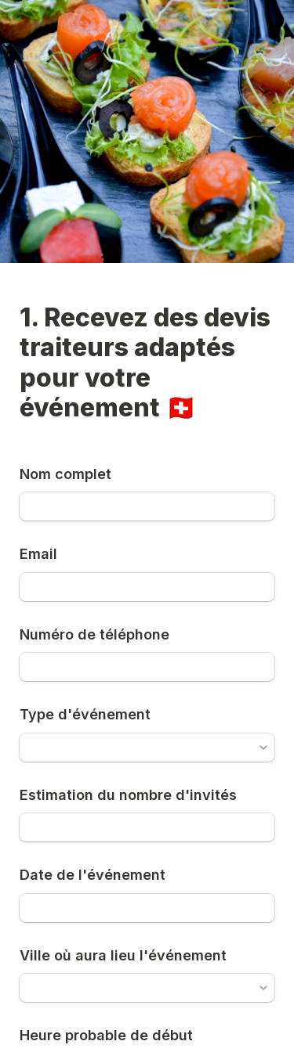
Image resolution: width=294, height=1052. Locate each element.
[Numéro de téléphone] (147, 667)
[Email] (147, 587)
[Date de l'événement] (147, 908)
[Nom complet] (147, 506)
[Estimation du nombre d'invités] (147, 827)
